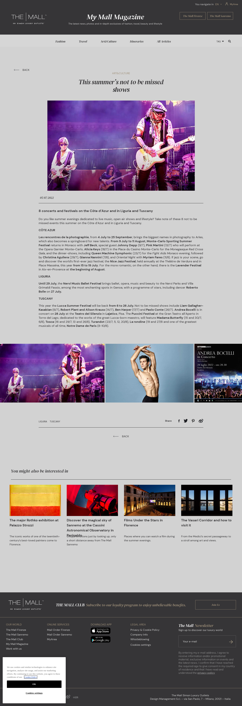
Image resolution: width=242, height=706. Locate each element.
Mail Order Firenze (58, 630)
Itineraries (136, 41)
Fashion (60, 41)
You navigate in (204, 4)
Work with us (14, 648)
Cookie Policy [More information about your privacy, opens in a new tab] (30, 677)
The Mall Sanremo (17, 634)
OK (34, 684)
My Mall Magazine (17, 644)
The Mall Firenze (16, 630)
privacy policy (206, 673)
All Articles (164, 41)
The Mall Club (14, 639)
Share (168, 420)
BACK (21, 70)
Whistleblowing (139, 639)
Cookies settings (140, 644)
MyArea (52, 639)
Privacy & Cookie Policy (144, 630)
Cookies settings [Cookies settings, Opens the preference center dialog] (34, 693)
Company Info (139, 634)
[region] (34, 680)
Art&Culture (108, 41)
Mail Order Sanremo (59, 634)
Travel (83, 41)
